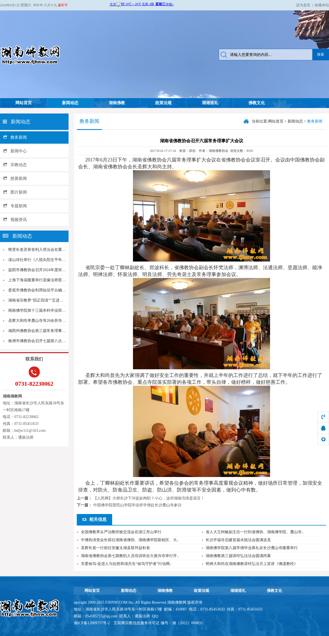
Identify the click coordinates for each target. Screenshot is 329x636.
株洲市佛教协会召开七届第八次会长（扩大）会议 (50, 341)
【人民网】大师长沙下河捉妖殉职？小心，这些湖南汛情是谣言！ (149, 498)
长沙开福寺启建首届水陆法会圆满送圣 (238, 540)
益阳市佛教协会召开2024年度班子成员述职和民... (50, 270)
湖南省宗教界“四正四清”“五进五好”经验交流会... (49, 300)
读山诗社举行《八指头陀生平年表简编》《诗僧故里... (54, 260)
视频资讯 (15, 219)
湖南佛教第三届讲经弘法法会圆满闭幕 (238, 556)
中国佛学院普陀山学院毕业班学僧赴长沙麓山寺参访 (137, 505)
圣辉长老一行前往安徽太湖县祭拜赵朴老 (115, 548)
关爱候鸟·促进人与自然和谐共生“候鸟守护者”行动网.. (126, 564)
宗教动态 (15, 165)
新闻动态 (70, 103)
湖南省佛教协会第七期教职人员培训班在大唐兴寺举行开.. (130, 556)
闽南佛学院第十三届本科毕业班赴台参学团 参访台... (52, 310)
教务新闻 (15, 137)
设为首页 (303, 5)
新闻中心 (15, 151)
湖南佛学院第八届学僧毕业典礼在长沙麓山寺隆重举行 (252, 548)
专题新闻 (15, 206)
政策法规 (163, 103)
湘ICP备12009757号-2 (92, 623)
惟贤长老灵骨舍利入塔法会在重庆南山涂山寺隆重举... (54, 250)
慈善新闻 (15, 178)
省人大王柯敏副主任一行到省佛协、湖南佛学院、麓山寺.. (255, 532)
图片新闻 (15, 192)
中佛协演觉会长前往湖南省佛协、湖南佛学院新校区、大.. (130, 540)
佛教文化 (256, 103)
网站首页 (23, 103)
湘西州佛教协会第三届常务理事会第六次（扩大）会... (54, 331)
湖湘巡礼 (210, 103)
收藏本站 (322, 5)
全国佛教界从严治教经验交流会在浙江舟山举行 (121, 532)
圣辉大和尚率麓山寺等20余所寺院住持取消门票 (48, 321)
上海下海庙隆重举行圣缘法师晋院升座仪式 (44, 280)
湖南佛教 (117, 103)
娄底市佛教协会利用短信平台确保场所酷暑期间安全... (54, 290)
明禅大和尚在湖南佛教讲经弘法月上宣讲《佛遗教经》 (252, 564)
